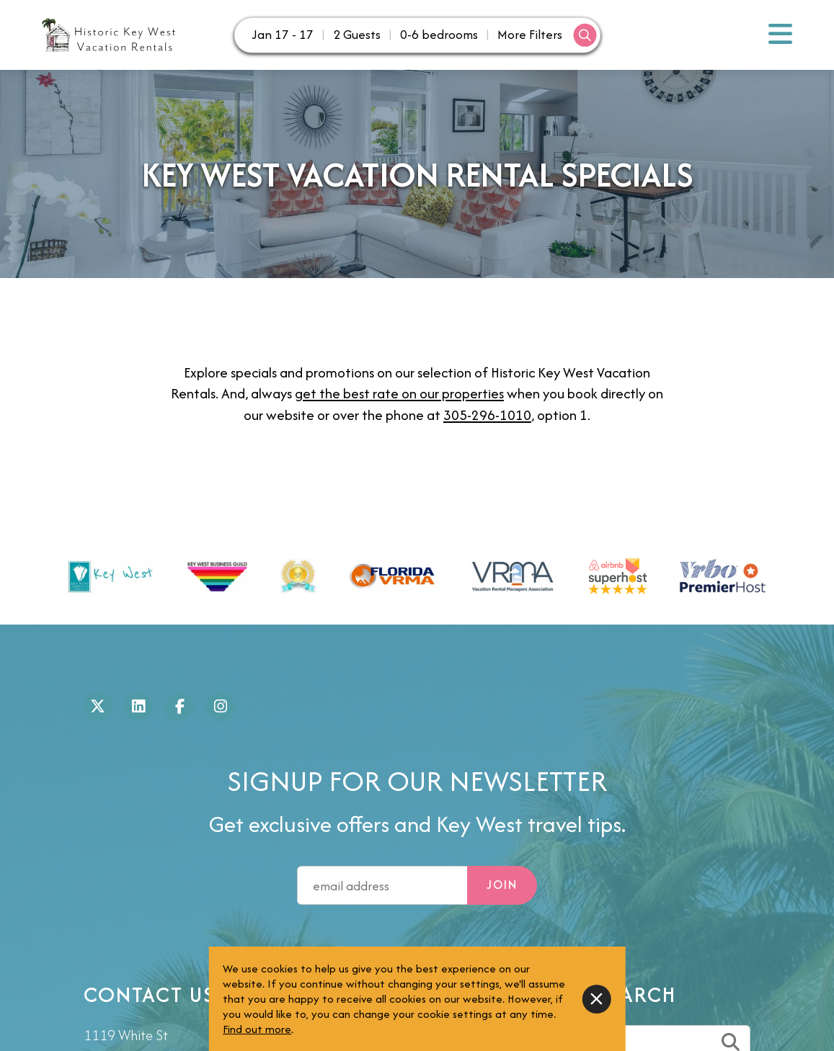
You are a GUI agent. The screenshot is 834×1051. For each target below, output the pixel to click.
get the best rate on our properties (399, 393)
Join (502, 884)
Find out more (257, 1029)
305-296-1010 (487, 415)
